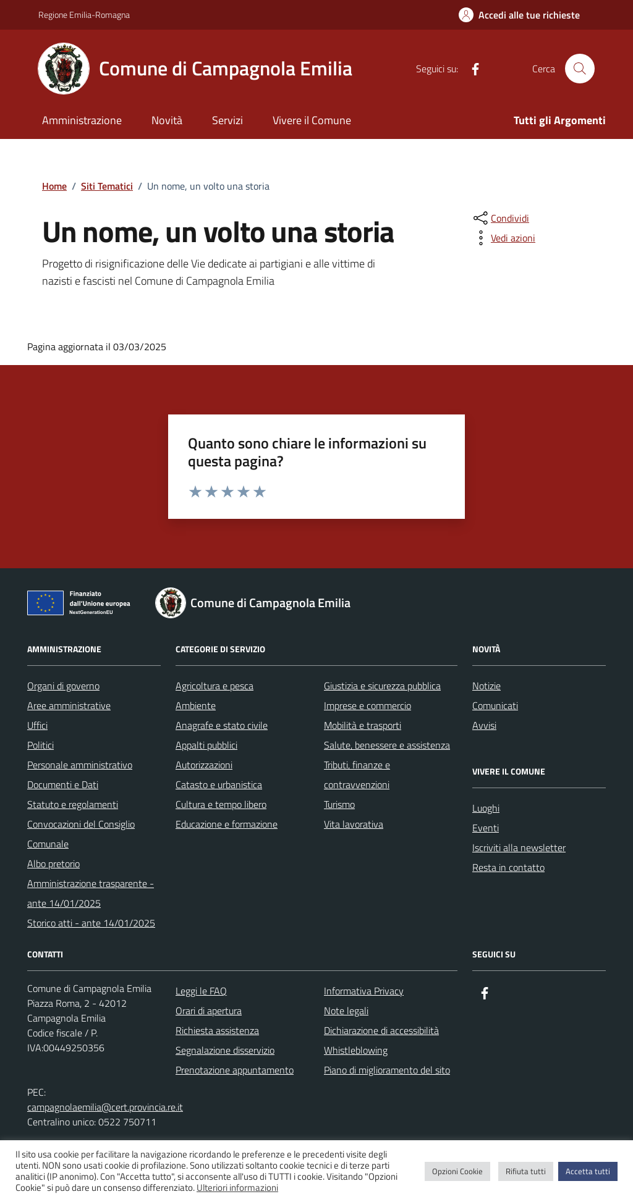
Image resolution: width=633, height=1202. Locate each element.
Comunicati (495, 705)
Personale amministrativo (79, 764)
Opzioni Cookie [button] (457, 1171)
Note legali (346, 1010)
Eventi (485, 827)
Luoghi (485, 808)
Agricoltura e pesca (214, 685)
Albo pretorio (53, 863)
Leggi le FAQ (201, 990)
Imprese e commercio (367, 705)
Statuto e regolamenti (72, 804)
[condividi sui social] (500, 218)
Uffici (37, 725)
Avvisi (484, 725)
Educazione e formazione (227, 824)
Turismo (339, 804)
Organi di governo (63, 685)
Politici (40, 745)
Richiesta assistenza (217, 1030)
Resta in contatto (508, 867)
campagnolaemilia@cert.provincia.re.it (105, 1106)
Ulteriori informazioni (237, 1187)
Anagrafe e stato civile (222, 725)
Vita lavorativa (353, 824)
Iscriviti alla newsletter (519, 847)
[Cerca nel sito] (580, 68)
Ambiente (196, 705)
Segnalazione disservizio (225, 1050)
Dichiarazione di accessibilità (381, 1030)
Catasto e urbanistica (219, 784)
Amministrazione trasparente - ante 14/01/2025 (90, 893)
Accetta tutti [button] (588, 1171)
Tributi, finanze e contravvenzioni (357, 774)
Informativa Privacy (364, 990)
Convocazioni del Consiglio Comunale (81, 834)
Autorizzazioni (204, 764)
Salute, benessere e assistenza (387, 745)
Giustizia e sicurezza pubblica (382, 685)
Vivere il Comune (312, 120)
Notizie (486, 685)
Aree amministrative (69, 705)
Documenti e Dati (62, 784)
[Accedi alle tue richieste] (519, 15)
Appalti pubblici (206, 745)
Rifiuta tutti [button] (526, 1171)
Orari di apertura (209, 1010)
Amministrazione (82, 120)
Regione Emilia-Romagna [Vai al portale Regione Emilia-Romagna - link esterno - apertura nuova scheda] (84, 14)
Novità (166, 120)
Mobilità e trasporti (362, 725)
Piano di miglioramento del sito (387, 1069)
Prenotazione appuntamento (235, 1069)
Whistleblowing (356, 1050)
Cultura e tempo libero (221, 804)
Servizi (227, 120)
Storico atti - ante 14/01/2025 (91, 922)
